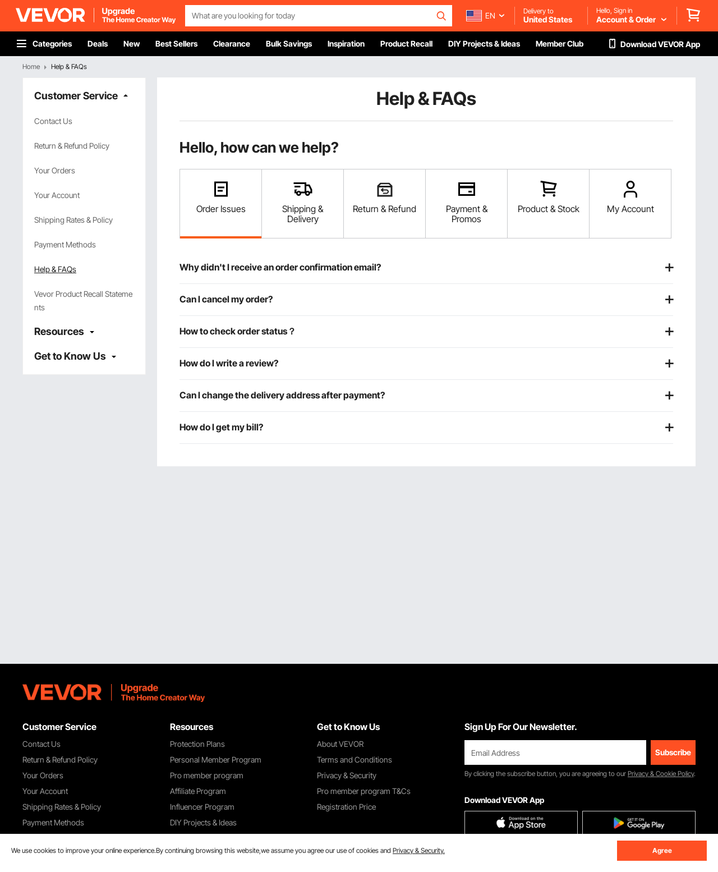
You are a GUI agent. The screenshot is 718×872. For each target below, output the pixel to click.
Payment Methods (65, 244)
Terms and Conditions (354, 759)
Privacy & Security (346, 775)
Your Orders (54, 170)
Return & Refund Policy (71, 145)
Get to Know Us (70, 356)
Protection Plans (197, 744)
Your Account (57, 195)
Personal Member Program (215, 759)
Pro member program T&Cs (364, 791)
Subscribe (673, 752)
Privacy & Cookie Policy (661, 773)
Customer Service (76, 96)
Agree (662, 850)
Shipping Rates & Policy (73, 219)
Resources (59, 331)
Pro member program (206, 775)
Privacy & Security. (419, 850)
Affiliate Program (198, 791)
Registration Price (346, 806)
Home (31, 66)
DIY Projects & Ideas (203, 822)
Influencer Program (202, 806)
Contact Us (53, 121)
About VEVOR (340, 744)
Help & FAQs (55, 269)
